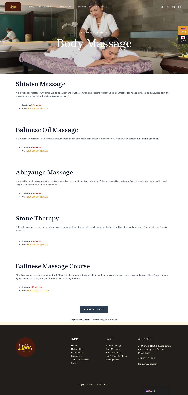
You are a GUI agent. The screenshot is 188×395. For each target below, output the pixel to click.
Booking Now (94, 309)
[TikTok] (162, 7)
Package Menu (113, 359)
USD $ (182, 31)
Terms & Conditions (80, 359)
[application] (53, 7)
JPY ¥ (182, 40)
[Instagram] (168, 7)
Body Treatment (114, 352)
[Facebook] (173, 7)
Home (31, 7)
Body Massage (113, 349)
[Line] (179, 7)
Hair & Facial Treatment (117, 356)
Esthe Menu (47, 7)
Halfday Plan (66, 7)
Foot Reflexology (114, 345)
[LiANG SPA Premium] (13, 6)
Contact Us (104, 7)
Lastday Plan (85, 7)
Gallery (74, 362)
